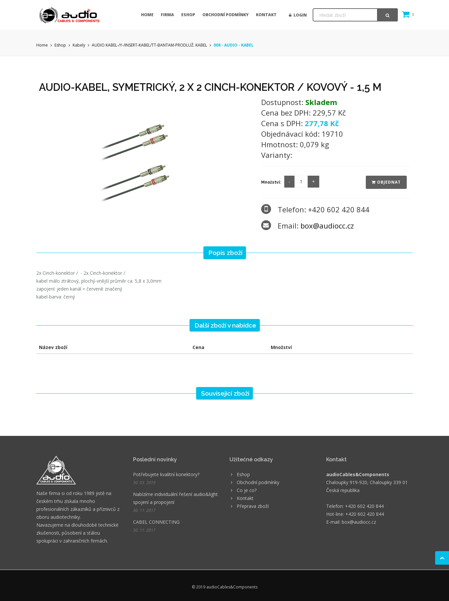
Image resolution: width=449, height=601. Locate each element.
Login (298, 15)
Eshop (188, 15)
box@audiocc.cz (327, 225)
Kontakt (266, 15)
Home (147, 15)
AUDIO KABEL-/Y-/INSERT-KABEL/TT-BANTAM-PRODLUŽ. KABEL (149, 45)
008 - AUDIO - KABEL (234, 45)
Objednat (386, 182)
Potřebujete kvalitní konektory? (166, 474)
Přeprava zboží (253, 506)
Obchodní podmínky (225, 15)
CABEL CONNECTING (156, 522)
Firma (167, 15)
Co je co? (247, 490)
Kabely (79, 45)
